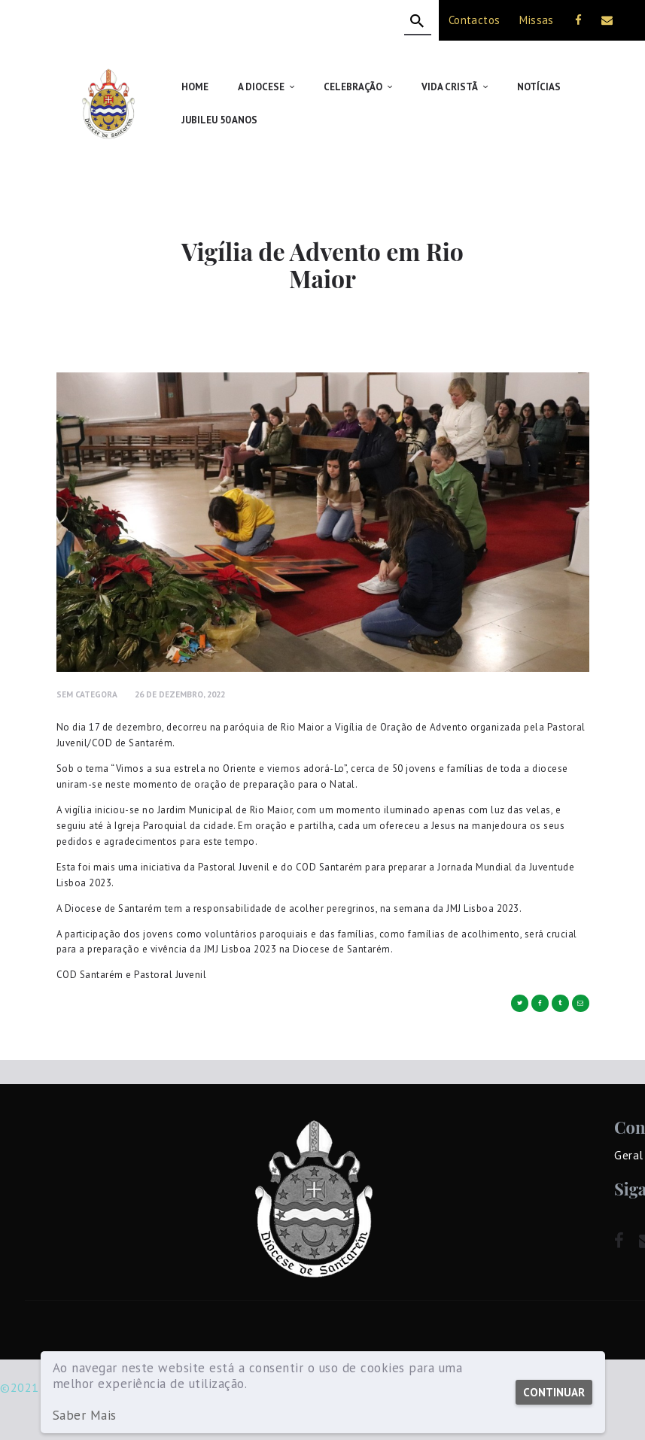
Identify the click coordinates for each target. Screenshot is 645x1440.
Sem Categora (86, 694)
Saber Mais (85, 1415)
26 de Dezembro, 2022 (180, 694)
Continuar (553, 1392)
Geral (628, 1154)
